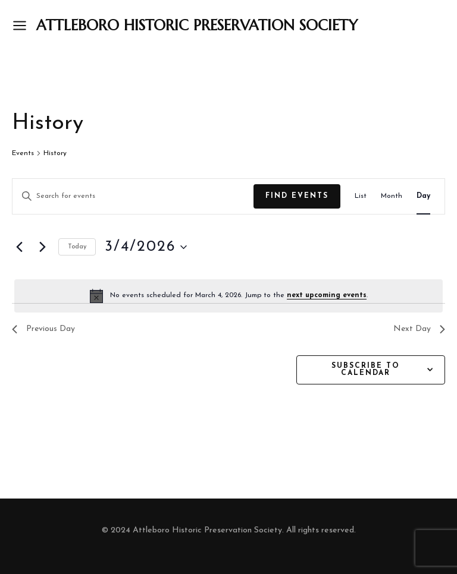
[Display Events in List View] (361, 196)
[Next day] (42, 247)
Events (23, 153)
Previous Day (43, 329)
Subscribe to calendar (365, 369)
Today (77, 247)
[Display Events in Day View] (423, 196)
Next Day (419, 329)
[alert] (228, 296)
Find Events (296, 196)
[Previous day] (19, 247)
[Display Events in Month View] (391, 196)
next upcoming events (327, 295)
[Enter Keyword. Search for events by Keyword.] (132, 196)
